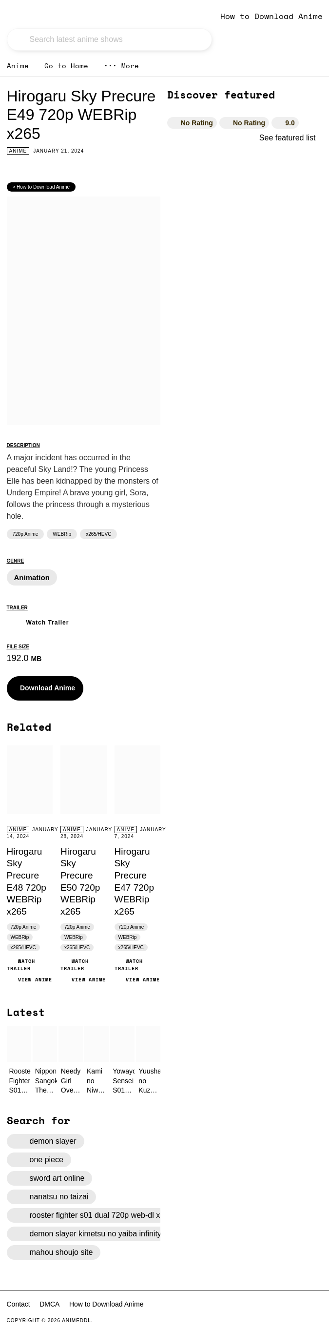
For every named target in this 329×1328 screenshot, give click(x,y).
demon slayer (46, 1141)
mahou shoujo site (54, 1252)
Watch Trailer (38, 621)
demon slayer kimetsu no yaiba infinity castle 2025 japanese (126, 1234)
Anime (18, 65)
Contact (18, 1304)
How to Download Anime (271, 16)
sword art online (50, 1178)
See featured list (291, 138)
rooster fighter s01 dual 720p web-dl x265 (94, 1215)
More (121, 65)
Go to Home (66, 65)
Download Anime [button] (41, 688)
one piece (39, 1159)
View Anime (29, 979)
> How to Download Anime (41, 187)
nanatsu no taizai (52, 1197)
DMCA (49, 1304)
